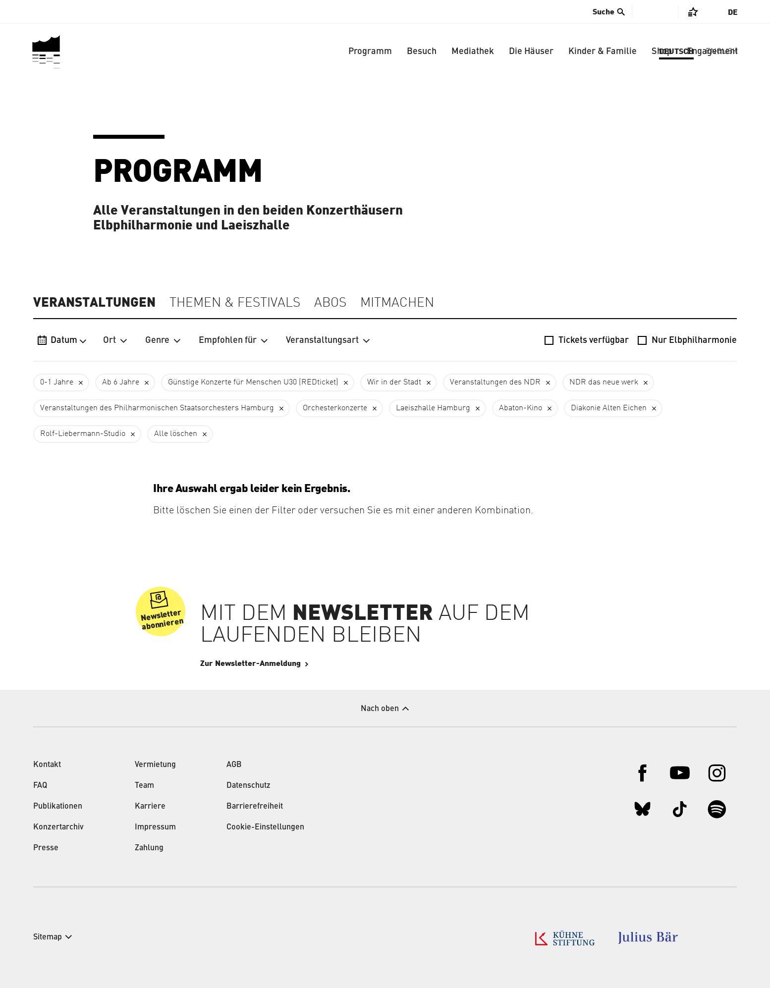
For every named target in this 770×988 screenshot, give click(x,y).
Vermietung (155, 765)
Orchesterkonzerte (335, 408)
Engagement (712, 51)
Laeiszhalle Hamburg (433, 408)
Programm (370, 51)
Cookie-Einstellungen (265, 827)
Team (144, 786)
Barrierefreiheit (254, 807)
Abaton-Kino (520, 408)
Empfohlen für (233, 340)
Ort (115, 340)
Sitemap (47, 937)
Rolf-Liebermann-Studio (82, 434)
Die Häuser (531, 51)
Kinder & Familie (602, 51)
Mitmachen (397, 303)
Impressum (155, 827)
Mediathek (472, 51)
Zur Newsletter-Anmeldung (280, 663)
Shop (662, 51)
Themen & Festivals (234, 303)
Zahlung (149, 848)
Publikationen (57, 807)
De (733, 12)
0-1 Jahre (56, 382)
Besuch (422, 51)
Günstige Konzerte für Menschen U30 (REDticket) (253, 382)
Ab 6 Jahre (120, 382)
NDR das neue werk (603, 382)
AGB (234, 765)
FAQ (40, 786)
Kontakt (47, 765)
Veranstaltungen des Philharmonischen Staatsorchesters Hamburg (157, 408)
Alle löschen (175, 434)
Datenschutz (248, 786)
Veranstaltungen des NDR (495, 382)
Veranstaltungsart (328, 340)
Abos (330, 303)
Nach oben (380, 709)
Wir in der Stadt (394, 382)
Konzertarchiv (58, 827)
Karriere (150, 807)
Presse (45, 848)
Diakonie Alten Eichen (609, 408)
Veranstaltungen (94, 302)
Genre (163, 340)
